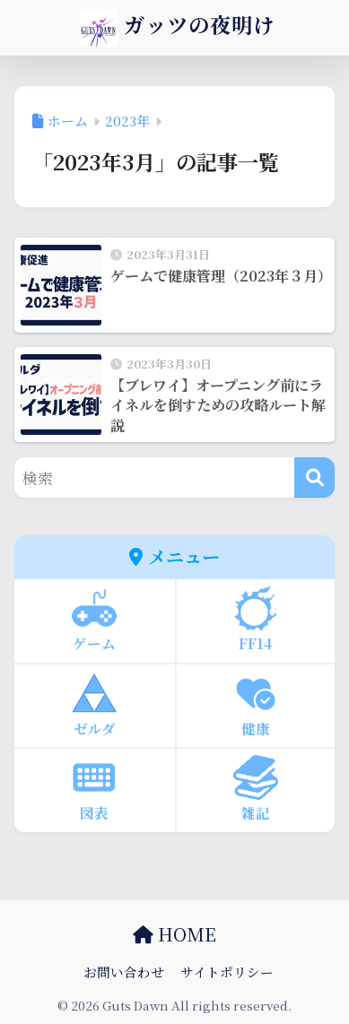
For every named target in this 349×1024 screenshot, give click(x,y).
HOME (174, 934)
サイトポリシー (227, 971)
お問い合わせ (123, 971)
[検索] (314, 477)
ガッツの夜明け (177, 28)
